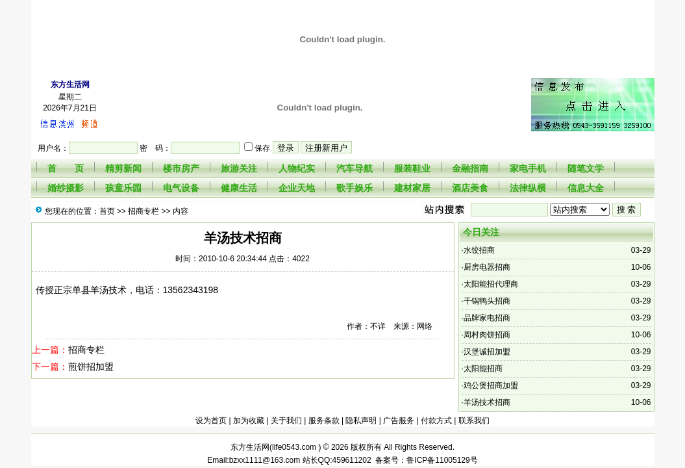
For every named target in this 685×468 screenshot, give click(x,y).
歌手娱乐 (354, 188)
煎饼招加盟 (91, 366)
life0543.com (295, 447)
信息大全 (585, 188)
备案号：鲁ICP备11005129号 (424, 460)
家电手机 (528, 168)
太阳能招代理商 (491, 284)
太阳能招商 (483, 368)
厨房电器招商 (487, 267)
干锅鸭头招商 (487, 301)
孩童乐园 (123, 188)
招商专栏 (143, 211)
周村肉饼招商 (487, 334)
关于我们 (286, 420)
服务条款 (324, 420)
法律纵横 (528, 188)
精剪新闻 (123, 168)
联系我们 (474, 420)
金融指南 (470, 168)
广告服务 (398, 420)
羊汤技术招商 (487, 402)
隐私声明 (361, 420)
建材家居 (412, 188)
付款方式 (436, 420)
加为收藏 (248, 420)
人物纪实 (297, 168)
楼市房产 (181, 168)
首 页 (65, 168)
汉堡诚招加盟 (487, 351)
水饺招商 (479, 250)
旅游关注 (239, 168)
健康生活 (239, 188)
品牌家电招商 (487, 317)
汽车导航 (354, 168)
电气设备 (181, 188)
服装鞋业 (412, 168)
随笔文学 (585, 168)
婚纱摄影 (65, 188)
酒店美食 (470, 188)
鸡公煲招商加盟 (491, 385)
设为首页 (211, 420)
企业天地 (297, 188)
